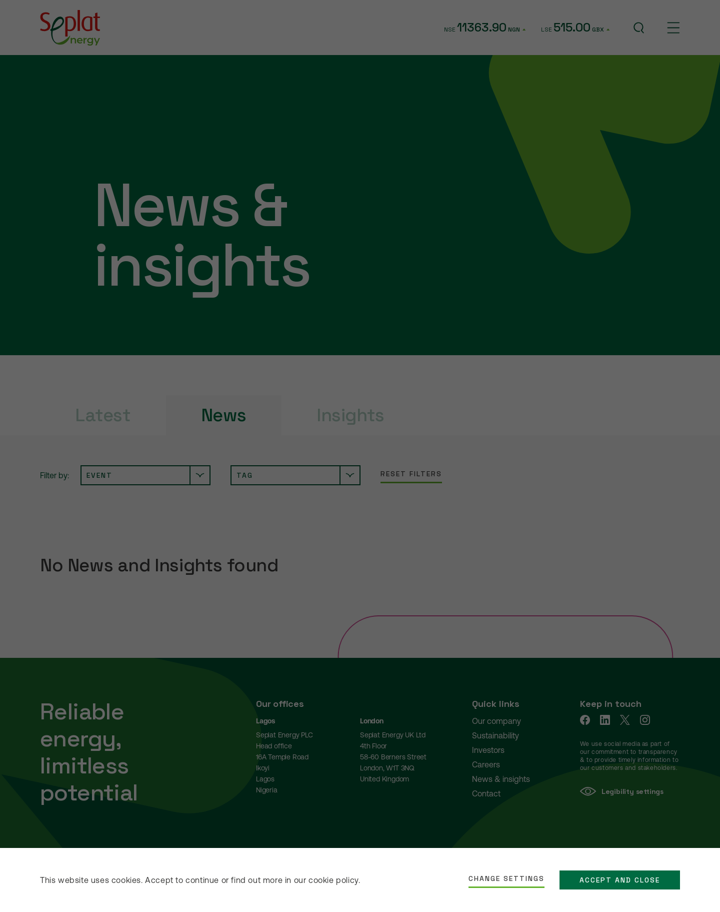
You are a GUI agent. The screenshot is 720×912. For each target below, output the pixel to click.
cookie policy (333, 879)
